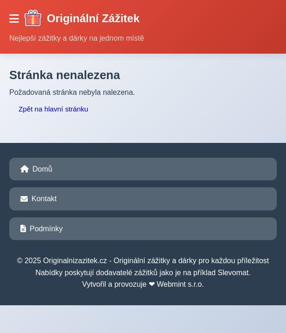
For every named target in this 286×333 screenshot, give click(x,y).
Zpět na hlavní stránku (53, 109)
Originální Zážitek (82, 18)
